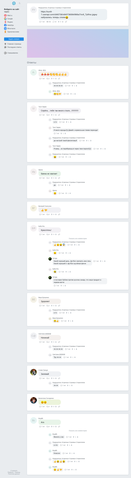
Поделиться (66, 22)
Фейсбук (9, 25)
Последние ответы (12, 47)
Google (8, 18)
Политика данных (14, 474)
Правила (11, 472)
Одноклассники (11, 32)
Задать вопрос (13, 39)
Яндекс (8, 22)
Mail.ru (8, 15)
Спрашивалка (11, 53)
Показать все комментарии (78, 238)
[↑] (59, 22)
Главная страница (12, 44)
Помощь (17, 472)
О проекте (14, 470)
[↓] (62, 22)
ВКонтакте (9, 28)
